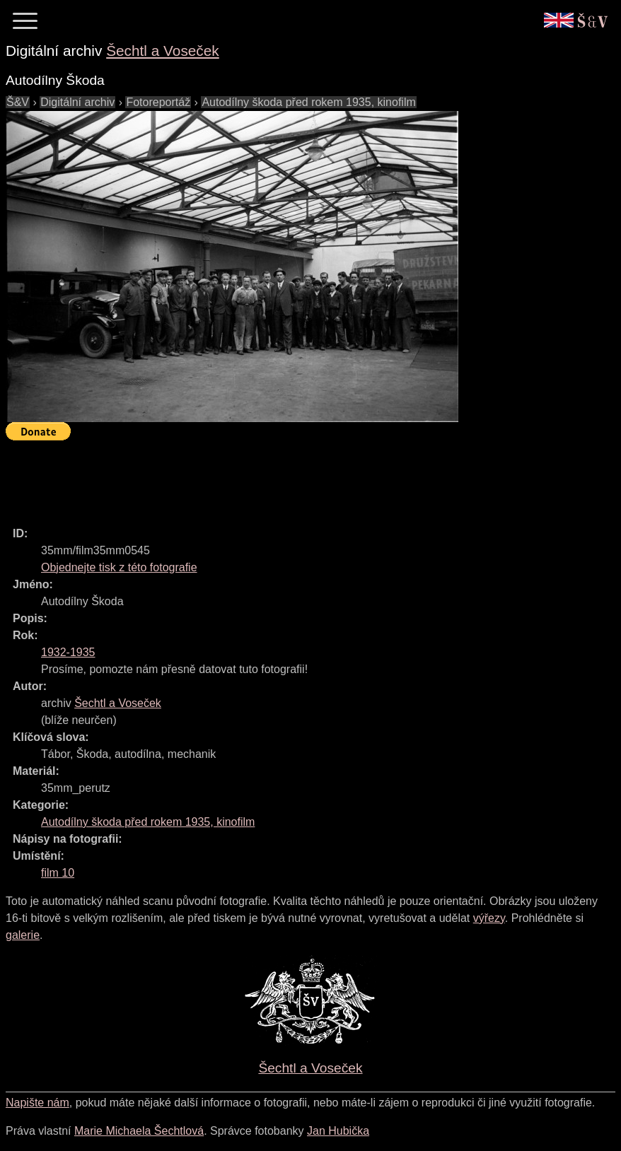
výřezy (489, 918)
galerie (23, 935)
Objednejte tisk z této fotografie (119, 567)
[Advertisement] (263, 477)
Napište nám (37, 1103)
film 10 (57, 873)
